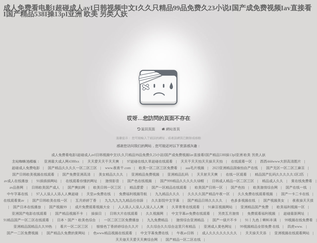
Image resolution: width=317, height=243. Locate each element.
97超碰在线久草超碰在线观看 (150, 161)
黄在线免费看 (301, 181)
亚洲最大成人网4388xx (61, 161)
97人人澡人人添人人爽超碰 (57, 194)
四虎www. (295, 226)
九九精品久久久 (167, 194)
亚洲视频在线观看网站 (291, 233)
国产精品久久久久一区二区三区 (72, 168)
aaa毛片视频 (194, 168)
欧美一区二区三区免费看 (158, 168)
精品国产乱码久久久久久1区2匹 (279, 174)
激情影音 (112, 181)
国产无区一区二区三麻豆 (285, 168)
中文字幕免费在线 (155, 233)
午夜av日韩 (185, 233)
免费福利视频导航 (133, 194)
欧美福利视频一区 (291, 207)
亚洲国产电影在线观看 (29, 213)
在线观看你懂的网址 (81, 181)
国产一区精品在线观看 (169, 187)
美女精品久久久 (111, 174)
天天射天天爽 (207, 174)
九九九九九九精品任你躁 (124, 200)
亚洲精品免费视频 (145, 174)
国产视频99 (58, 207)
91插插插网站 (46, 181)
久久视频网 (154, 213)
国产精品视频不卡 (69, 213)
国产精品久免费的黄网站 (66, 233)
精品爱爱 (137, 187)
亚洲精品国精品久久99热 (33, 226)
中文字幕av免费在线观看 (191, 213)
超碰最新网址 (293, 213)
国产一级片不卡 (225, 220)
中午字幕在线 (17, 194)
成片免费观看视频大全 (92, 207)
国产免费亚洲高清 (76, 174)
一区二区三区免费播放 (121, 220)
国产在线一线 (296, 187)
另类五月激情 (228, 213)
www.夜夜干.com (118, 168)
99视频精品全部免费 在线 (260, 226)
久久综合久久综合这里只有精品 (171, 226)
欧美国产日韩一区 (209, 187)
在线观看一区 (241, 161)
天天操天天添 (255, 233)
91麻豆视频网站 (220, 207)
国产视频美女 (273, 200)
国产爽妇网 (76, 187)
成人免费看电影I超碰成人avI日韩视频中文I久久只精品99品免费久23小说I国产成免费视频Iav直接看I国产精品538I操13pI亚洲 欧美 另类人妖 (157, 8)
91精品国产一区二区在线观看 (26, 220)
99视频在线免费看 (299, 220)
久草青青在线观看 (186, 207)
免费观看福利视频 (261, 213)
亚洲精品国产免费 (255, 207)
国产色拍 (238, 187)
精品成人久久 (272, 181)
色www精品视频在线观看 (112, 233)
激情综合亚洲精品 (190, 220)
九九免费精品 (157, 220)
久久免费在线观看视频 (255, 194)
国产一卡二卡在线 (295, 194)
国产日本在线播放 (27, 207)
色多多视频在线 (243, 200)
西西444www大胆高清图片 (280, 161)
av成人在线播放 (16, 181)
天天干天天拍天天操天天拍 (202, 161)
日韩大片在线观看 (124, 213)
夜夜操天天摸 (302, 200)
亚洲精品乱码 (177, 174)
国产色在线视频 (139, 181)
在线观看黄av (14, 200)
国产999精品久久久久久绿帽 (182, 181)
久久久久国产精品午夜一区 (209, 194)
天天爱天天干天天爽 (103, 161)
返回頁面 (146, 129)
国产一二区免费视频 (22, 233)
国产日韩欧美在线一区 (49, 200)
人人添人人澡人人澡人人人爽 (141, 207)
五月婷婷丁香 (85, 200)
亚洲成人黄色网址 (218, 226)
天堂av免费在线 (98, 194)
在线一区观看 (236, 174)
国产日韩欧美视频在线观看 (33, 174)
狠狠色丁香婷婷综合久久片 (117, 226)
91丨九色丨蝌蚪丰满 (261, 220)
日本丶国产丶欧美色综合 (76, 220)
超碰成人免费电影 (26, 168)
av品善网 (16, 187)
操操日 (96, 213)
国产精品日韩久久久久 (205, 200)
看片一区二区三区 (74, 226)
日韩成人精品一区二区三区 (233, 181)
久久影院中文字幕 (165, 200)
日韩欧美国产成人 (46, 187)
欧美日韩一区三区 (107, 187)
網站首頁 (171, 129)
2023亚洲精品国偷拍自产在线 (235, 168)
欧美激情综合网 (265, 187)
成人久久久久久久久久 (219, 233)
